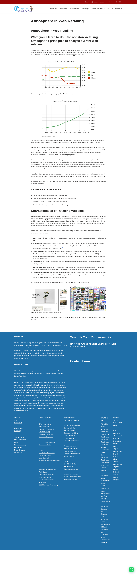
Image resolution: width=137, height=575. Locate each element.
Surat (115, 466)
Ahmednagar (117, 471)
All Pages (104, 519)
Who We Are (18, 357)
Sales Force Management (48, 490)
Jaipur (115, 469)
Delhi (115, 451)
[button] (53, 8)
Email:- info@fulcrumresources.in (94, 2)
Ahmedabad (117, 456)
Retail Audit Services (71, 494)
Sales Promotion (69, 451)
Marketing (17, 451)
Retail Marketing (44, 452)
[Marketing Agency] (23, 9)
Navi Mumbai (117, 443)
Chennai (116, 459)
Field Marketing (44, 447)
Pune (115, 445)
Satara (115, 497)
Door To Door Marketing (47, 462)
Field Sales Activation (46, 495)
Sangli (115, 495)
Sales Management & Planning (105, 544)
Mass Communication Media (105, 560)
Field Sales (43, 492)
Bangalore (116, 453)
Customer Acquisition (46, 457)
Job (15, 440)
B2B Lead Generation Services (49, 481)
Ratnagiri (116, 492)
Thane (115, 440)
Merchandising (69, 476)
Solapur (116, 500)
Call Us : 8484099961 (115, 2)
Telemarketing (19, 457)
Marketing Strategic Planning (104, 529)
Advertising (18, 473)
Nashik (115, 474)
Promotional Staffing (71, 469)
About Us (17, 438)
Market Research (20, 470)
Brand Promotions (20, 460)
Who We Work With (21, 385)
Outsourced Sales (45, 465)
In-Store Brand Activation (72, 497)
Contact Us (118, 9)
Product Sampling (70, 471)
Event (16, 462)
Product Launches (70, 466)
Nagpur (115, 477)
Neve (16, 572)
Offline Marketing (45, 438)
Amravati (116, 482)
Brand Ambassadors (71, 489)
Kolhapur (116, 489)
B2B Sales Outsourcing (47, 473)
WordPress (31, 572)
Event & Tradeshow (70, 484)
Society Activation (70, 448)
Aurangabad (117, 484)
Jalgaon (116, 487)
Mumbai (116, 438)
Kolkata (115, 464)
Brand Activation (69, 438)
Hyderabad (117, 461)
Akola (115, 479)
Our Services (18, 448)
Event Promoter (69, 487)
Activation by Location (71, 440)
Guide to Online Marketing (104, 537)
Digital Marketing (20, 465)
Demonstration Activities (72, 474)
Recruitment (18, 468)
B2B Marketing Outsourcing (48, 505)
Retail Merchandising (46, 454)
